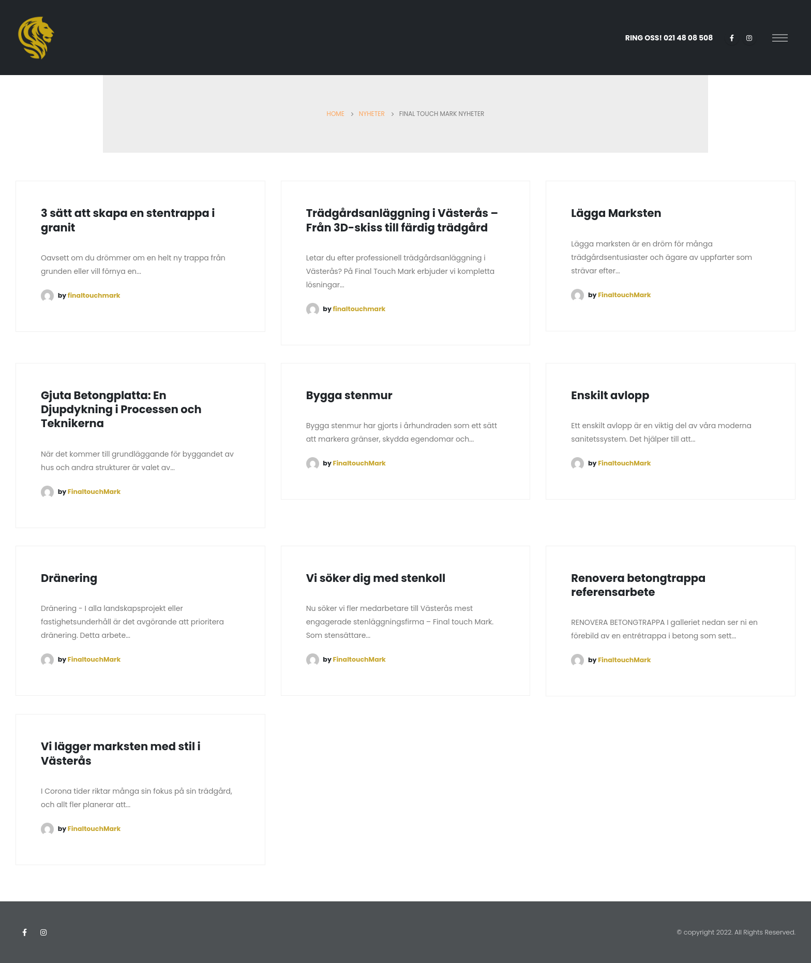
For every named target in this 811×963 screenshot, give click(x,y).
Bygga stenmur (349, 395)
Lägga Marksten (617, 213)
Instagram (43, 932)
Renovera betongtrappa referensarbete (638, 585)
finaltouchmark (94, 295)
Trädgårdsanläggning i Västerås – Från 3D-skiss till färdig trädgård (402, 220)
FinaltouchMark (624, 294)
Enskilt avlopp (610, 395)
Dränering (69, 578)
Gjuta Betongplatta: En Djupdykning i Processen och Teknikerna (121, 409)
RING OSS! (669, 38)
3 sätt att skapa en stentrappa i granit (128, 220)
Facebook (24, 932)
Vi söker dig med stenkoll (376, 578)
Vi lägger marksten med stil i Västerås (121, 753)
